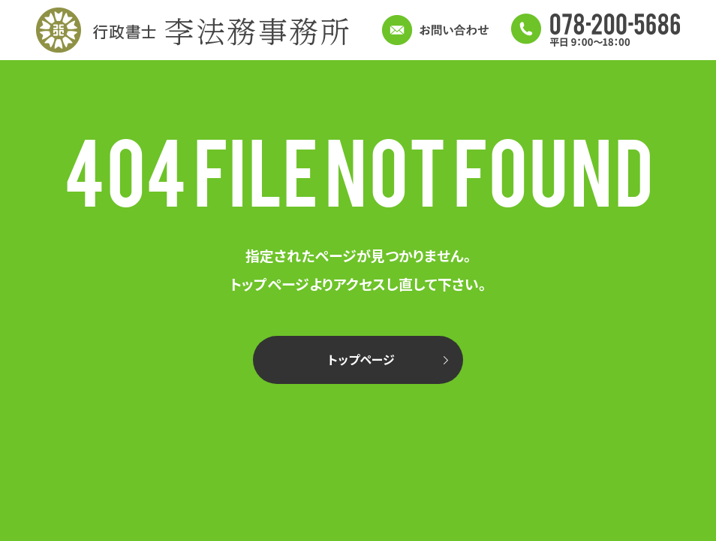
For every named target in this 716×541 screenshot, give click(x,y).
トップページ (361, 359)
